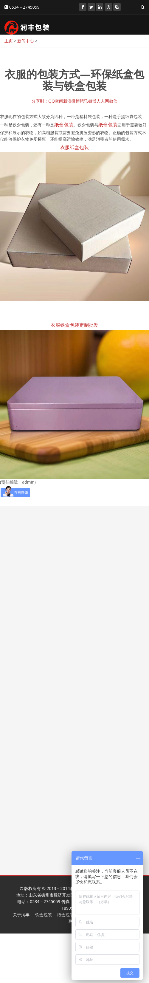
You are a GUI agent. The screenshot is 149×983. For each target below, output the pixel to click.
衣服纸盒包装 (74, 147)
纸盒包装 (65, 914)
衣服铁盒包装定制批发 (74, 325)
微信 (113, 101)
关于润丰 (21, 914)
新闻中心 (25, 41)
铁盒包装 (43, 914)
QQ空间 (55, 101)
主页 (8, 41)
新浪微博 (71, 101)
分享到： (40, 101)
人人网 (103, 101)
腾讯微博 (88, 101)
